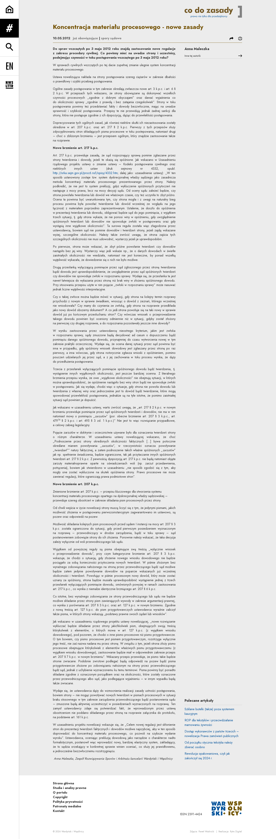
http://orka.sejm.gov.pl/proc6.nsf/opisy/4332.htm (85, 173)
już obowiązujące (85, 38)
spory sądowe (111, 38)
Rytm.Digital (236, 831)
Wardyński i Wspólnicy (73, 831)
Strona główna (63, 783)
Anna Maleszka (197, 49)
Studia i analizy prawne (69, 788)
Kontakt (58, 811)
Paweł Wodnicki (206, 831)
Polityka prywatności (68, 802)
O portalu (60, 792)
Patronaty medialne (67, 806)
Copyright (60, 797)
